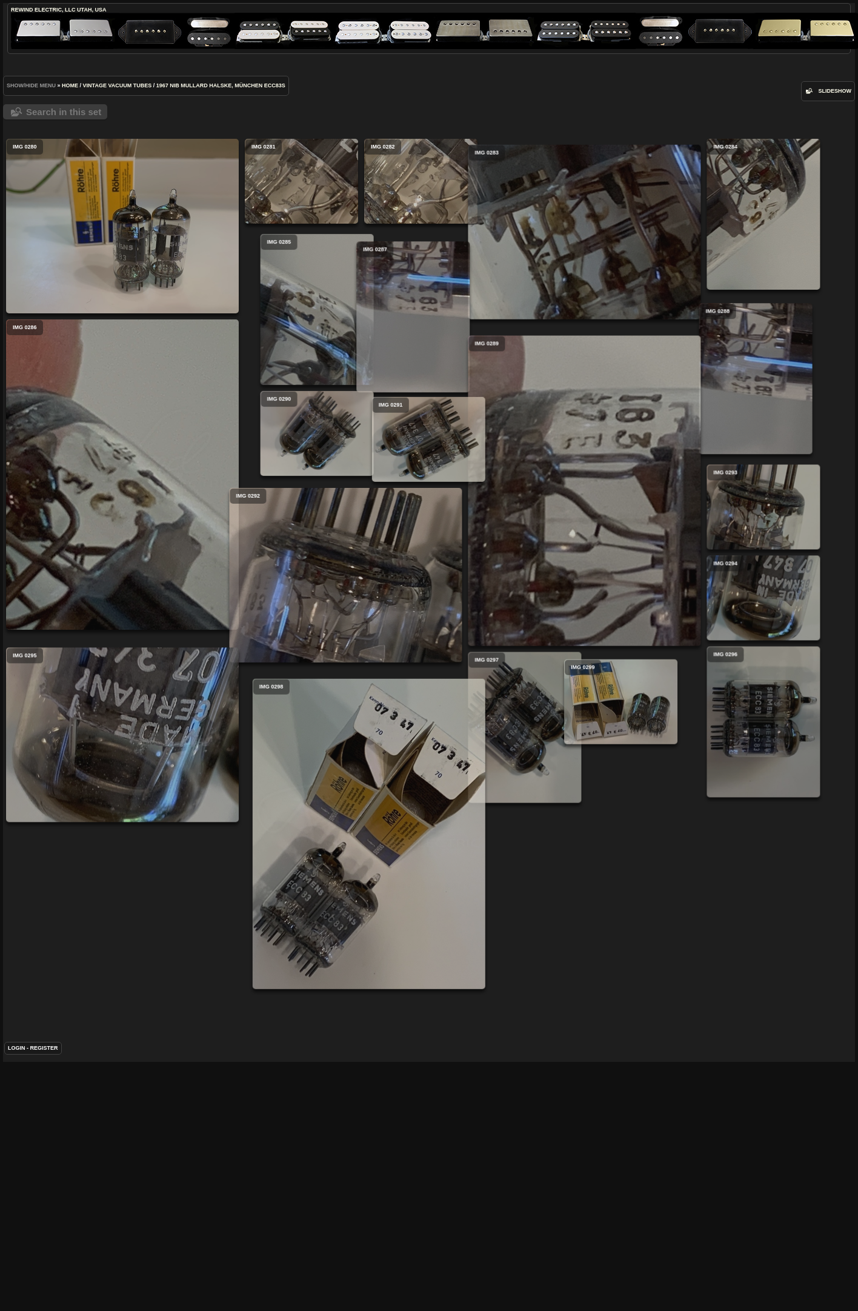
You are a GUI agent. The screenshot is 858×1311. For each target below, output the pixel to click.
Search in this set (63, 112)
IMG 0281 (301, 181)
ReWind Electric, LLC (43, 10)
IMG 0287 (365, 388)
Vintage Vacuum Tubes (117, 85)
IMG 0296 (668, 794)
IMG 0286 (122, 474)
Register (44, 1124)
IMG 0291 (476, 501)
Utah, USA (91, 10)
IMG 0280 (122, 226)
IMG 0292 (251, 638)
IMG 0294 (668, 670)
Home (70, 85)
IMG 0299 (383, 845)
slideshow (834, 91)
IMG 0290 (411, 459)
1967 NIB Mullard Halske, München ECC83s (220, 85)
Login (16, 1124)
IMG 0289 (489, 589)
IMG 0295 (122, 806)
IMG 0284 (668, 214)
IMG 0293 (668, 579)
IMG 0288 (613, 424)
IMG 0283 (489, 268)
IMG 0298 (416, 959)
